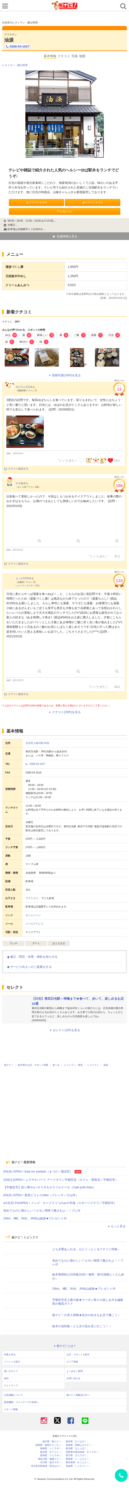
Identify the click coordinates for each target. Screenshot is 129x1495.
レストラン (8, 65)
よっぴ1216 (22, 578)
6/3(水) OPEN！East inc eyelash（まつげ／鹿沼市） (38, 1171)
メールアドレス (34, 923)
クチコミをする (92, 202)
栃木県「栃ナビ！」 (53, 1441)
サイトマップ (11, 1385)
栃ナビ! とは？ (64, 1345)
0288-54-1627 (17, 46)
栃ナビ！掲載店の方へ (78, 1395)
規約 (6, 1378)
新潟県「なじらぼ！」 (77, 1448)
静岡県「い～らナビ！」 (78, 1459)
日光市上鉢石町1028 (37, 743)
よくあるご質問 (74, 1371)
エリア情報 (72, 1361)
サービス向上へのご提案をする (29, 966)
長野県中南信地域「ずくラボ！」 (83, 1452)
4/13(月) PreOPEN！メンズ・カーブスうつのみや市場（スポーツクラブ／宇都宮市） (60, 1203)
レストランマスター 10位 (28, 585)
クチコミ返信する (16, 468)
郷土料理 (22, 65)
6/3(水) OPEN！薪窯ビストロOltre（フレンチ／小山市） (40, 1195)
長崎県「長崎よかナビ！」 (80, 1445)
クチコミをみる (36, 202)
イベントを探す (12, 1361)
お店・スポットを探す (78, 1354)
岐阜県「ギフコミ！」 (51, 1452)
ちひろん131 (23, 386)
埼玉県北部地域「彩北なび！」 (47, 1466)
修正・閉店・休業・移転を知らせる (32, 956)
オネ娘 (19, 483)
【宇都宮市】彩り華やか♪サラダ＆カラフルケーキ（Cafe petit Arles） (49, 1187)
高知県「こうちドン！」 (78, 1466)
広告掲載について (13, 1395)
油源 (9, 40)
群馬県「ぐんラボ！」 (51, 1455)
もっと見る (116, 1226)
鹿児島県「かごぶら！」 (78, 1462)
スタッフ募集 (11, 1409)
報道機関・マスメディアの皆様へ (21, 1402)
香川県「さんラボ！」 (77, 1455)
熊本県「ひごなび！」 (77, 1441)
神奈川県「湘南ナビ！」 (50, 1459)
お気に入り (64, 211)
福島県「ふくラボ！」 (51, 1448)
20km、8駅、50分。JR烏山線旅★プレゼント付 (35, 1218)
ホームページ (33, 915)
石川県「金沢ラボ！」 (51, 1462)
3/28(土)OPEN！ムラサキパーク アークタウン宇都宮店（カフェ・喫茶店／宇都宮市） (60, 1179)
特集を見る (10, 1354)
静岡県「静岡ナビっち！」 (49, 1445)
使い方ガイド (11, 1371)
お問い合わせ (73, 1378)
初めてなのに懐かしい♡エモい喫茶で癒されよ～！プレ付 (41, 1210)
